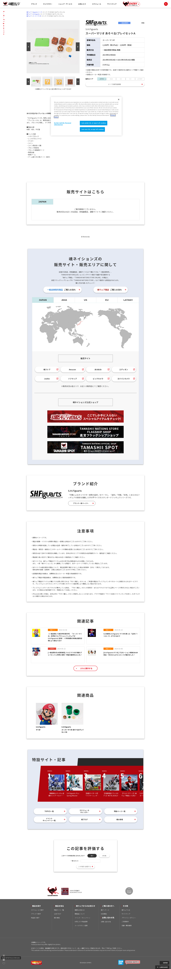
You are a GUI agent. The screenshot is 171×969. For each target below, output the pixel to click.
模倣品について (80, 914)
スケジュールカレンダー (84, 811)
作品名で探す (35, 918)
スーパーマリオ (37, 16)
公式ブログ (57, 914)
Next (78, 46)
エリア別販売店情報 (114, 84)
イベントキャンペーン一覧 (49, 819)
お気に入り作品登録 (81, 922)
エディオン (123, 369)
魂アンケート (105, 910)
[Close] (118, 99)
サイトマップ (111, 4)
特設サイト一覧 (59, 910)
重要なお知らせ (80, 910)
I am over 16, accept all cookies (92, 129)
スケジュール (96, 4)
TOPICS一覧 (49, 811)
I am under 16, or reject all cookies (93, 123)
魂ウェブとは (126, 910)
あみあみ (98, 369)
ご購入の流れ (61, 289)
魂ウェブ (29, 12)
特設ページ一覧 (119, 811)
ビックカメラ (98, 378)
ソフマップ (72, 378)
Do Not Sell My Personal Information (11, 958)
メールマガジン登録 (81, 925)
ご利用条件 (125, 922)
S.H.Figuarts (36, 14)
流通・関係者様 (127, 925)
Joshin (47, 378)
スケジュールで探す (37, 910)
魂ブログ (84, 819)
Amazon (72, 369)
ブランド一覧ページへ (80, 503)
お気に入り (82, 4)
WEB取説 (104, 914)
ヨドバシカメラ (123, 378)
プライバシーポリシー (129, 918)
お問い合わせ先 (106, 922)
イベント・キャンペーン (82, 918)
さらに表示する (86, 668)
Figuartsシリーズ (37, 12)
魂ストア (46, 369)
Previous (28, 46)
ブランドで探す (36, 914)
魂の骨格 (119, 819)
